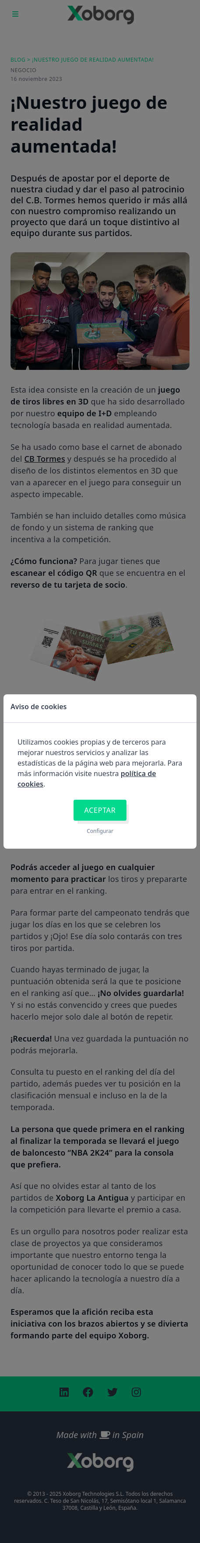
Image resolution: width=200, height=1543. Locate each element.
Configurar (100, 831)
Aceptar (100, 810)
